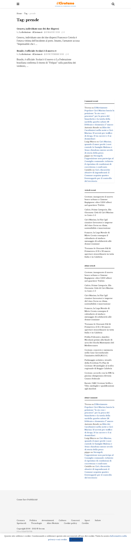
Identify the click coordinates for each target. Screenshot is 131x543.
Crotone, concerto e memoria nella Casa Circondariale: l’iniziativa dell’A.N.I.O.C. (99, 353)
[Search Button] (113, 4)
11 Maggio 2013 (52, 32)
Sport (87, 520)
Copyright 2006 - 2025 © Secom (31, 529)
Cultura (62, 520)
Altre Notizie (53, 523)
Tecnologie (36, 523)
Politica (33, 520)
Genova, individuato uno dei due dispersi (38, 29)
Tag (25, 13)
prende (33, 13)
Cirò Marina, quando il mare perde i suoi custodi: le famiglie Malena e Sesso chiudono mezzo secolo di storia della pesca (99, 147)
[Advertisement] (99, 53)
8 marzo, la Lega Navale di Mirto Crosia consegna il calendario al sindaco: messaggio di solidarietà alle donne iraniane (98, 238)
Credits (85, 523)
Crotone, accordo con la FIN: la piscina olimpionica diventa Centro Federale (99, 376)
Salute (98, 520)
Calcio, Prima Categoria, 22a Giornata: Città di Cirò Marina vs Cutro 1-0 (99, 213)
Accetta (76, 539)
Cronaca (21, 520)
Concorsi (75, 520)
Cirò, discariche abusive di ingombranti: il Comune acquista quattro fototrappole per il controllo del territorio (98, 175)
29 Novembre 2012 (54, 54)
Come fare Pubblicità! (27, 499)
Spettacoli (21, 523)
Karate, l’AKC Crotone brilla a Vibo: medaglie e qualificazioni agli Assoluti (99, 386)
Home (19, 13)
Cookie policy (70, 523)
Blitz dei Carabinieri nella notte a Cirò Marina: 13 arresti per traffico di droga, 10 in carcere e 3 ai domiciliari (99, 133)
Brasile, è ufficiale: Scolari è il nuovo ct (36, 51)
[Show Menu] (18, 4)
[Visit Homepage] (65, 4)
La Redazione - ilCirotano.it (30, 32)
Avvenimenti (48, 520)
